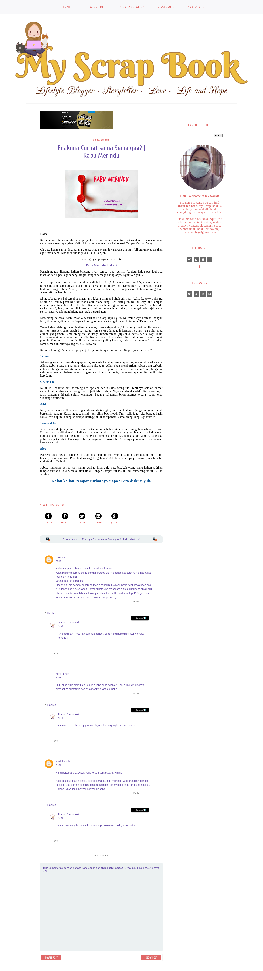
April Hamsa (62, 673)
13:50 (60, 818)
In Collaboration (131, 7)
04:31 (58, 765)
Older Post (151, 957)
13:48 (60, 718)
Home (66, 7)
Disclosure (165, 7)
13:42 (60, 626)
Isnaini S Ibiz (63, 761)
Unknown (61, 557)
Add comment (101, 855)
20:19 (58, 561)
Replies (51, 613)
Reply (136, 601)
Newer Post (51, 957)
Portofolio (196, 7)
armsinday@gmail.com (200, 232)
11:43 (58, 677)
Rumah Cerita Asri (68, 622)
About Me (97, 7)
